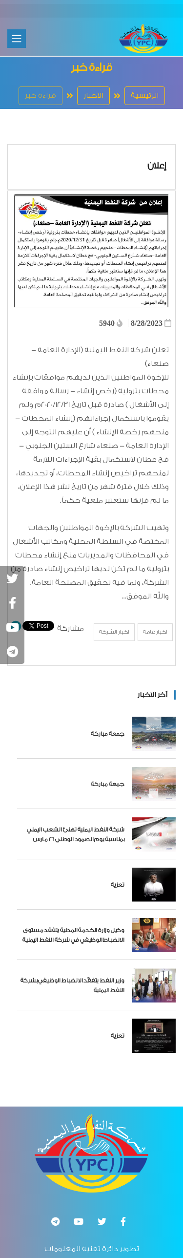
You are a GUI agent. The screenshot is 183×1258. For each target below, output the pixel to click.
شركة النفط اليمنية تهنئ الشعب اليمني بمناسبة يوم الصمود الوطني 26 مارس (75, 834)
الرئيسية (145, 95)
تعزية (117, 884)
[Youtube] (78, 1221)
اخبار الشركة (114, 632)
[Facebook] (123, 1221)
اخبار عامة (155, 632)
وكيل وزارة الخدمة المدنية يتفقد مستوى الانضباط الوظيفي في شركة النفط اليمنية (73, 935)
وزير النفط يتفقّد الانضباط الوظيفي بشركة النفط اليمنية (72, 985)
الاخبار (93, 95)
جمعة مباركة (107, 733)
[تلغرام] (55, 1221)
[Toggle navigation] (16, 38)
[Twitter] (102, 1221)
